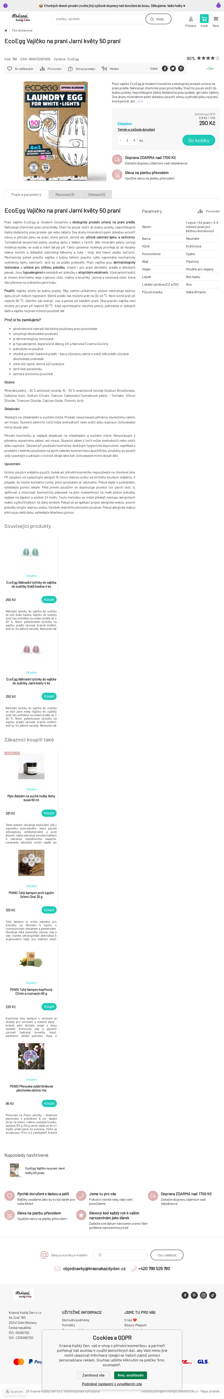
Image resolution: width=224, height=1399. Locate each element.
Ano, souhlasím (130, 1375)
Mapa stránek (210, 1391)
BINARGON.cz (188, 1391)
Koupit (49, 599)
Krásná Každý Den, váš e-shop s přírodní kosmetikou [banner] (23, 17)
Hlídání (114, 69)
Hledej (160, 19)
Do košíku (198, 140)
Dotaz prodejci (85, 69)
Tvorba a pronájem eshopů (159, 1391)
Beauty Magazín (135, 1325)
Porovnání (54, 69)
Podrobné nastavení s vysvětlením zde (112, 1384)
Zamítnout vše (93, 1375)
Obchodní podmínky (75, 1320)
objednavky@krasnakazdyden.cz (94, 1268)
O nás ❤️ (130, 1320)
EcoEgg (73, 59)
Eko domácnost (22, 30)
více (140, 101)
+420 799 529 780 (154, 1268)
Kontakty (68, 1325)
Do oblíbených (24, 69)
